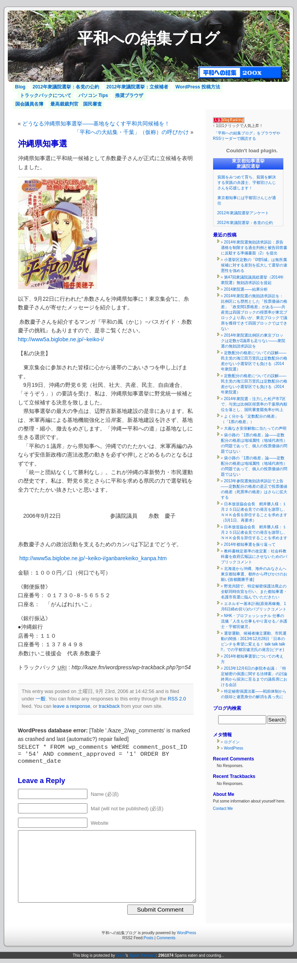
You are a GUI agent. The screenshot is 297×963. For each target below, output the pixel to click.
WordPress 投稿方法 (198, 87)
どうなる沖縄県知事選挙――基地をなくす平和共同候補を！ (96, 123)
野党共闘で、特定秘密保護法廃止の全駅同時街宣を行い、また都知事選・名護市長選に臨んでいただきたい (254, 591)
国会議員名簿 (29, 104)
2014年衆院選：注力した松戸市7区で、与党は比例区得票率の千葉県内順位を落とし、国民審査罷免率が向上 (254, 404)
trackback (109, 706)
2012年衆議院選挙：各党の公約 (66, 87)
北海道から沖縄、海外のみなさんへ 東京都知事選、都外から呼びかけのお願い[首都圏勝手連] (255, 574)
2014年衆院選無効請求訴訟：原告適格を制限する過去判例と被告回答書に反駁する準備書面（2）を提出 (254, 247)
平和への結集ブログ (148, 38)
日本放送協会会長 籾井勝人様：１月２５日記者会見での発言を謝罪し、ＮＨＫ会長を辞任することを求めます (254, 532)
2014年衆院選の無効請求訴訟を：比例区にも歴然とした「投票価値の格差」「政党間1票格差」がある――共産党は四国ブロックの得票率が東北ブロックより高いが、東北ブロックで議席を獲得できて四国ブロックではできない (254, 312)
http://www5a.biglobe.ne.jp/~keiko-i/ (61, 339)
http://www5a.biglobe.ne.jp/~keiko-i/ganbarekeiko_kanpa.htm (93, 558)
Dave (120, 955)
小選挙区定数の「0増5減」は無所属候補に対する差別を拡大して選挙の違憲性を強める (254, 265)
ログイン (232, 742)
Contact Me (223, 808)
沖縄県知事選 (42, 143)
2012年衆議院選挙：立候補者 (138, 87)
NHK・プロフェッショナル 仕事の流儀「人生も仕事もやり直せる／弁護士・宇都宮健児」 (254, 621)
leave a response (71, 706)
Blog (20, 87)
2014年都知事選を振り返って (250, 544)
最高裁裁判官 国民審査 (76, 104)
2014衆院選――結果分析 (246, 289)
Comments (166, 938)
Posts (148, 938)
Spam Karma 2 (142, 955)
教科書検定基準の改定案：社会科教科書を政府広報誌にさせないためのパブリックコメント (254, 556)
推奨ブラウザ (129, 95)
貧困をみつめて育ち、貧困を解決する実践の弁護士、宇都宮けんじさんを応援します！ (246, 182)
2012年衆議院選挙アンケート (243, 213)
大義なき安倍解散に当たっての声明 (255, 428)
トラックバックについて (45, 95)
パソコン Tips (93, 95)
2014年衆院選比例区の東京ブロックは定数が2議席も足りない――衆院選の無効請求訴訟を (253, 340)
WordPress (233, 748)
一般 (41, 699)
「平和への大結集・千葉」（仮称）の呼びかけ (131, 132)
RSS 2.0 (177, 699)
